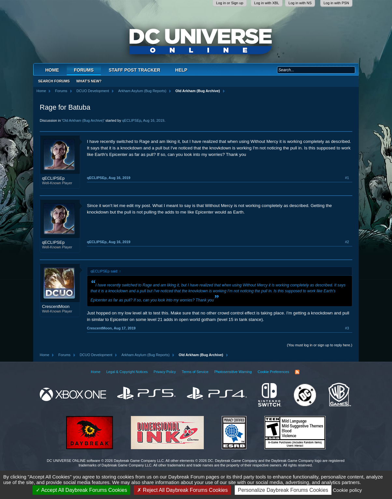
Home (52, 70)
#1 (347, 178)
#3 (347, 328)
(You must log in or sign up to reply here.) (319, 345)
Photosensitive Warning (233, 372)
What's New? (89, 81)
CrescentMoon (56, 306)
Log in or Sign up (229, 3)
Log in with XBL (266, 3)
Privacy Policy (165, 372)
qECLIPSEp (131, 120)
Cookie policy (347, 490)
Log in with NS (300, 3)
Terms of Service (195, 372)
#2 (347, 242)
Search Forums (54, 81)
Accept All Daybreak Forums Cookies (81, 490)
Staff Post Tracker (134, 70)
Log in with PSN (336, 3)
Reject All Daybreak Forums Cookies (182, 490)
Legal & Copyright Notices (126, 372)
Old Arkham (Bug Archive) (83, 120)
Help (181, 70)
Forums (84, 70)
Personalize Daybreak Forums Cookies (283, 490)
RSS (297, 372)
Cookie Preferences (273, 372)
